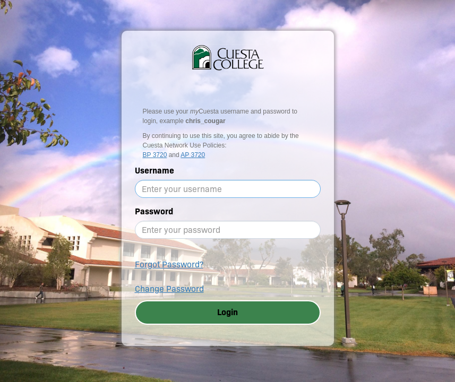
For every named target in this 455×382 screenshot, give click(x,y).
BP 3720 (155, 155)
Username (154, 171)
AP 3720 (193, 155)
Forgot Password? (169, 264)
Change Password (169, 289)
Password (154, 211)
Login (227, 312)
